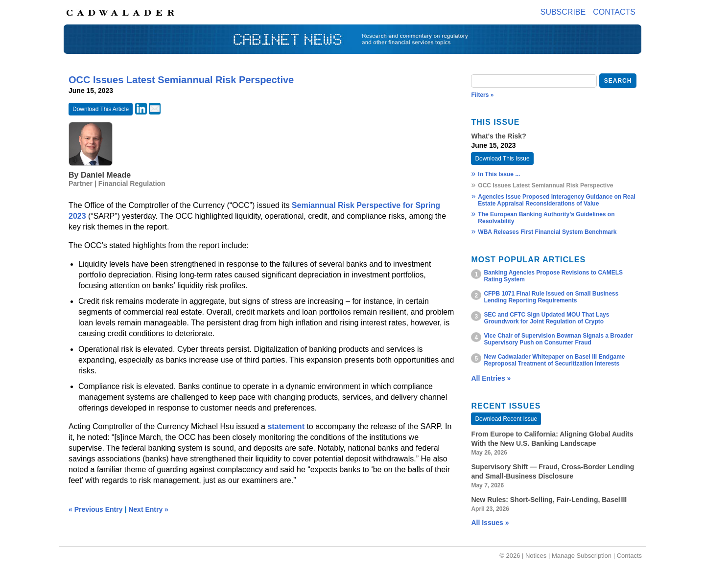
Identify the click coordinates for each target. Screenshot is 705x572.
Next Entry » (148, 509)
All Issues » (490, 522)
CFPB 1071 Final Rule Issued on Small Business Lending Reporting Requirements (551, 297)
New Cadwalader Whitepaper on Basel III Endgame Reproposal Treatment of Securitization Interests (554, 360)
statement (286, 426)
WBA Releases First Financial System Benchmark (547, 232)
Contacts (614, 12)
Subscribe (563, 12)
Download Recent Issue (506, 418)
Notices (535, 555)
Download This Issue (502, 158)
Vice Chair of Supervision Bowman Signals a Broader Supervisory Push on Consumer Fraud (558, 339)
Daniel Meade (106, 175)
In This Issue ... (499, 174)
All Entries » (491, 378)
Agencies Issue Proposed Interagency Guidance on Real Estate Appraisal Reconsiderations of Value (556, 200)
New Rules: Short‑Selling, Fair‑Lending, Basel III (549, 499)
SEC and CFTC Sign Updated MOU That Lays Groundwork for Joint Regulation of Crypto (546, 318)
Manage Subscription (581, 555)
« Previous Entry (96, 509)
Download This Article (100, 109)
